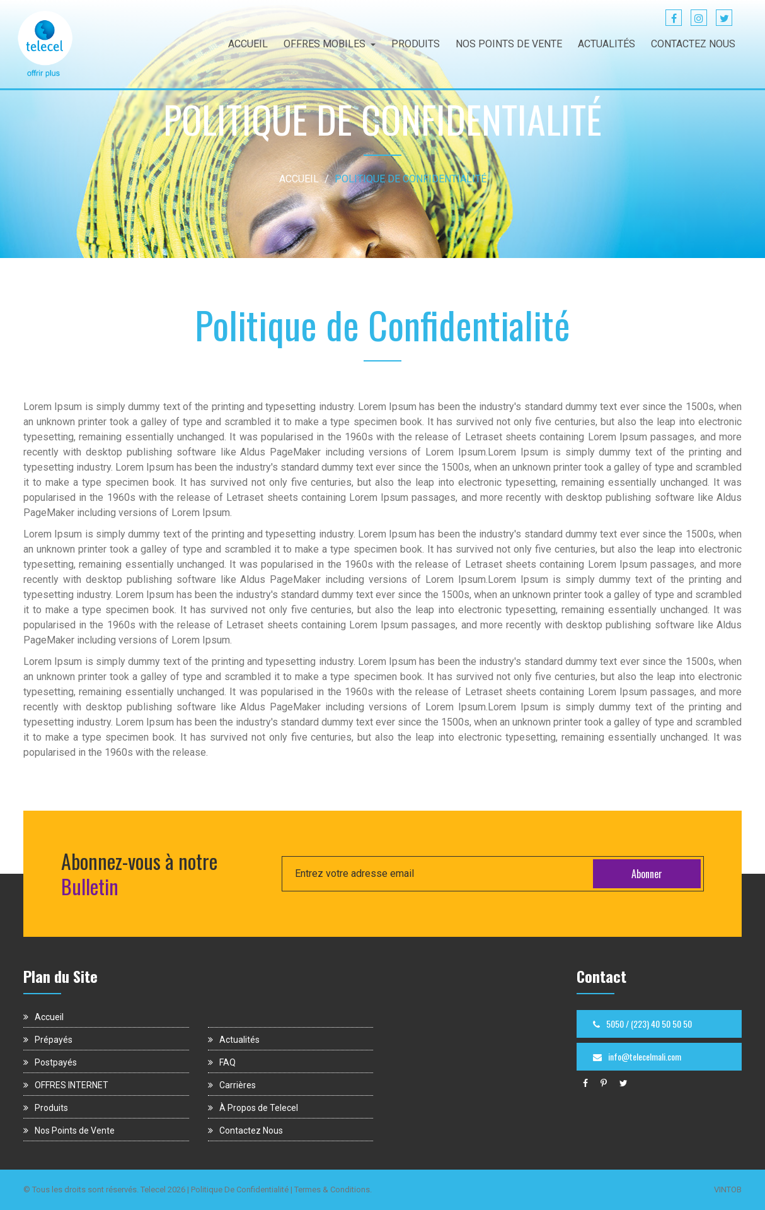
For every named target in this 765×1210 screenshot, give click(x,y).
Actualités (234, 1040)
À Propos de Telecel (253, 1108)
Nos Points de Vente (69, 1130)
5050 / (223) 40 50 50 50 (642, 1023)
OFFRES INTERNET (65, 1085)
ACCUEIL (248, 44)
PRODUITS (415, 44)
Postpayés (50, 1062)
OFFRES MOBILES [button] (330, 44)
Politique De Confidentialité (240, 1189)
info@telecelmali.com (637, 1056)
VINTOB (728, 1189)
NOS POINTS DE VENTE (509, 44)
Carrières (232, 1085)
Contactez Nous (245, 1130)
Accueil (43, 1017)
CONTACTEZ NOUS (693, 44)
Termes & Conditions (332, 1189)
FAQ (222, 1062)
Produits (45, 1108)
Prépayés (47, 1040)
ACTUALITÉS (606, 44)
